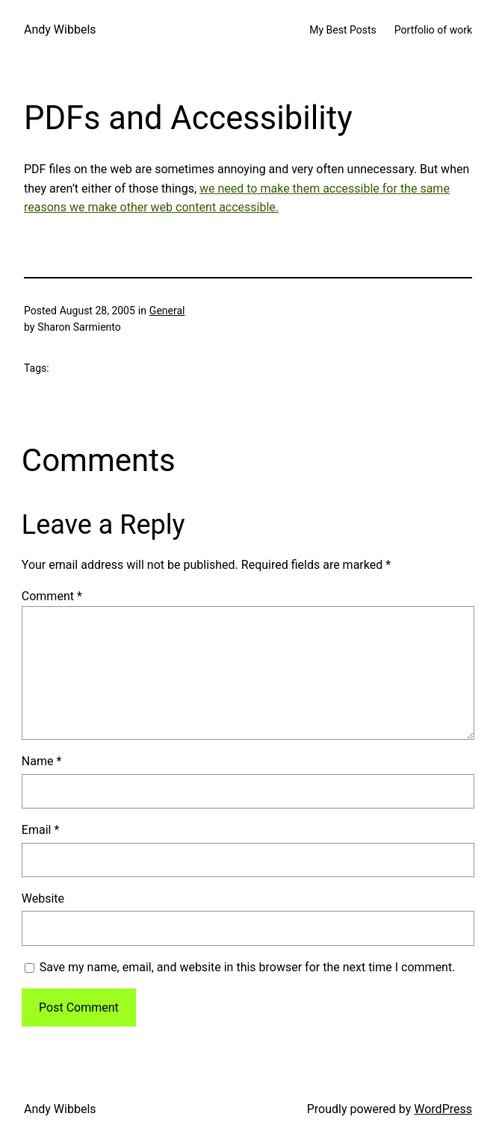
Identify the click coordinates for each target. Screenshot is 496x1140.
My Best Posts (342, 30)
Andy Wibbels (60, 29)
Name (42, 761)
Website (43, 898)
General (167, 311)
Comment (52, 596)
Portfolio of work (433, 30)
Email (40, 830)
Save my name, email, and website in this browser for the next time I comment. (248, 967)
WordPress (443, 1109)
